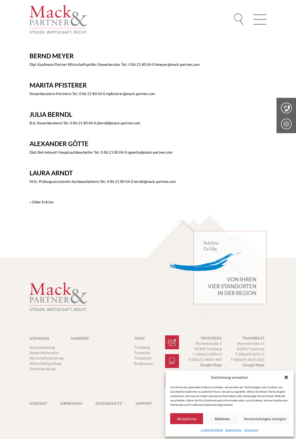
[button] (286, 377)
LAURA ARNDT (51, 173)
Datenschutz (233, 430)
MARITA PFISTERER (58, 85)
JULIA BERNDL (51, 114)
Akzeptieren (187, 419)
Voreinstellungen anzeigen (265, 419)
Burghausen (143, 363)
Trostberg (142, 347)
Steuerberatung (42, 347)
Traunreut (142, 352)
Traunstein (142, 358)
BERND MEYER (52, 56)
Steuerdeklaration (44, 352)
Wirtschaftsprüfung (45, 363)
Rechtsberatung (42, 368)
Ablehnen (222, 419)
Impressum (251, 430)
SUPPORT (144, 404)
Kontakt (38, 404)
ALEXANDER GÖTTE (59, 144)
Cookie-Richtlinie (212, 430)
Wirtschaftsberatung (46, 358)
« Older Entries (42, 202)
